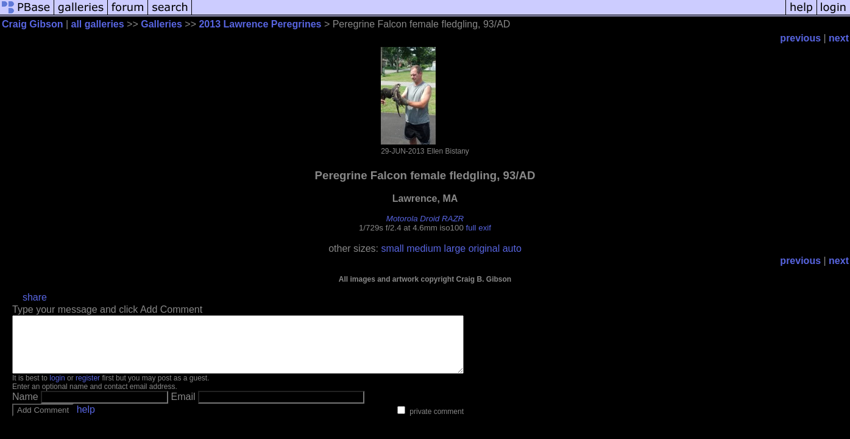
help (86, 420)
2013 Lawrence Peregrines (260, 24)
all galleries (97, 24)
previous (800, 38)
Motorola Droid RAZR (425, 218)
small (392, 248)
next (839, 38)
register (88, 389)
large (455, 248)
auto (512, 248)
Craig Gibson (32, 24)
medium (423, 248)
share (35, 297)
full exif (478, 227)
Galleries (161, 24)
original (484, 248)
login (57, 389)
